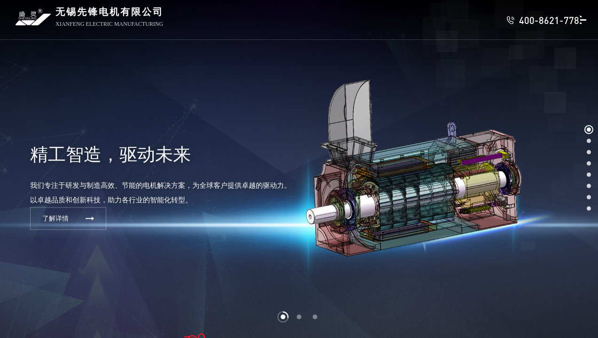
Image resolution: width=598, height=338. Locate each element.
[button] (283, 317)
